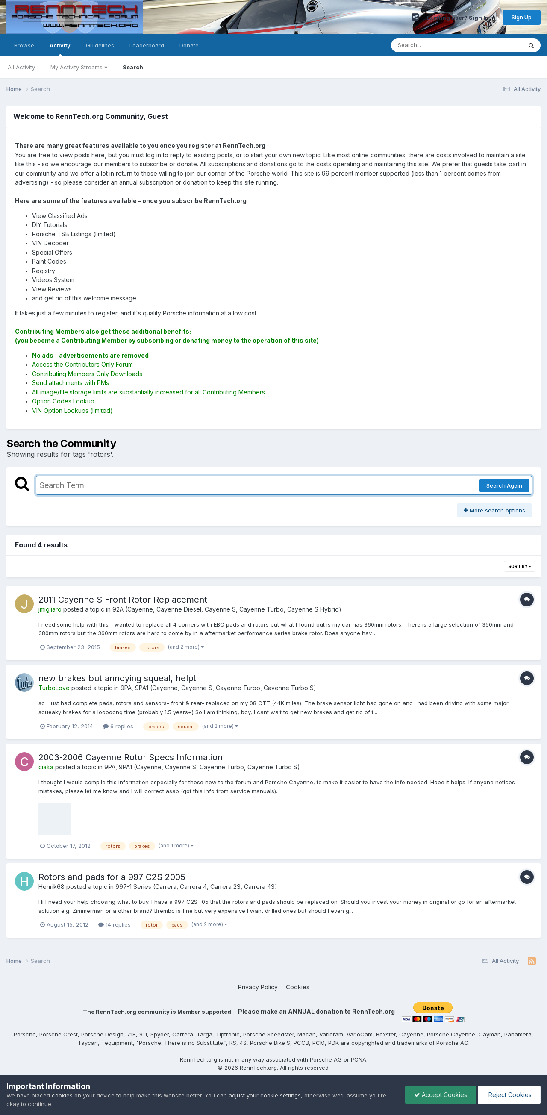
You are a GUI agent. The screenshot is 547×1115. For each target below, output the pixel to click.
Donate (189, 45)
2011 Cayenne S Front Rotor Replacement (122, 599)
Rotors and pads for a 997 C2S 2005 (111, 877)
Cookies (297, 987)
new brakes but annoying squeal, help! (117, 678)
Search (133, 67)
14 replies (114, 924)
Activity (60, 49)
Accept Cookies (440, 1094)
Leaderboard (146, 45)
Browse (24, 45)
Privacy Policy (258, 987)
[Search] (433, 45)
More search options (494, 510)
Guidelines (100, 45)
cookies (62, 1095)
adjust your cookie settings (265, 1095)
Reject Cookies (509, 1094)
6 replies (118, 726)
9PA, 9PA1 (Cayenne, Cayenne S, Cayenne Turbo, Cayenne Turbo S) (218, 687)
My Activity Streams (78, 67)
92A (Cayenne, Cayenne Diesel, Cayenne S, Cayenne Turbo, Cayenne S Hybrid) (226, 609)
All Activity (21, 67)
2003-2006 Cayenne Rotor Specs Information (130, 757)
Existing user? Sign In (460, 17)
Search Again (504, 485)
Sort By (519, 566)
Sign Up (522, 17)
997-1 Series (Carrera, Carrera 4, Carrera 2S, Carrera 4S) (196, 886)
